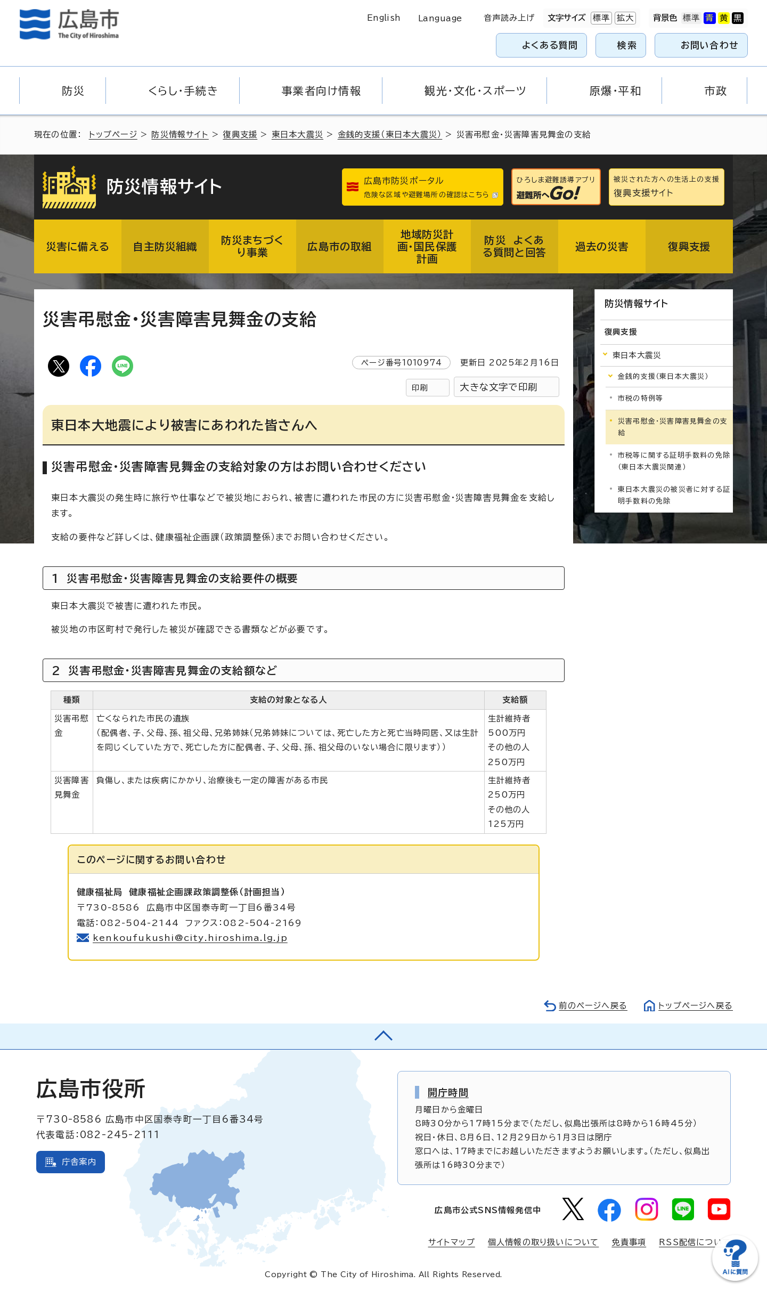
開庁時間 (448, 1092)
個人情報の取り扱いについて (543, 1242)
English (384, 18)
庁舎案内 (79, 1162)
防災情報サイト (179, 135)
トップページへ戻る (695, 1006)
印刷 (420, 388)
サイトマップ (451, 1242)
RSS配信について (695, 1242)
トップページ (113, 135)
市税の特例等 (640, 398)
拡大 (624, 18)
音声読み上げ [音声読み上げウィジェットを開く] (509, 18)
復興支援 (240, 135)
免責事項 (628, 1242)
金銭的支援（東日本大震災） (390, 135)
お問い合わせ (710, 45)
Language (440, 18)
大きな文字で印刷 (498, 387)
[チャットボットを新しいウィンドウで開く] (735, 1278)
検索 (627, 45)
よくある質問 (550, 45)
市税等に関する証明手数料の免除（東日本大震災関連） (674, 461)
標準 (600, 18)
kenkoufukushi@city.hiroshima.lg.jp (190, 937)
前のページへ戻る (593, 1006)
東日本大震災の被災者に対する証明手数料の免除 (674, 495)
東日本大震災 (297, 135)
